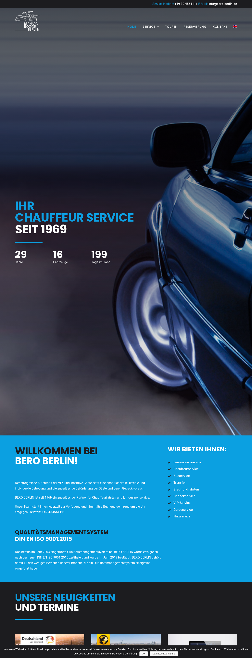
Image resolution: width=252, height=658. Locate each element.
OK (143, 653)
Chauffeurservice (186, 142)
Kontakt (220, 27)
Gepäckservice (184, 169)
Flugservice (181, 189)
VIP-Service (182, 176)
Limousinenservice (187, 135)
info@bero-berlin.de (222, 4)
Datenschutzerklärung (163, 653)
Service (151, 27)
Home (131, 27)
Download (28, 437)
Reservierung (195, 27)
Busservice (181, 149)
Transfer (179, 155)
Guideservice (183, 183)
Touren (171, 27)
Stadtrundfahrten (186, 162)
